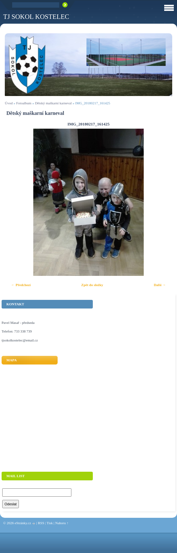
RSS (41, 523)
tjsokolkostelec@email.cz (20, 340)
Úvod (8, 103)
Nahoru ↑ (61, 523)
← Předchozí (21, 285)
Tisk (50, 523)
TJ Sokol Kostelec (36, 16)
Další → (160, 285)
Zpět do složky (92, 285)
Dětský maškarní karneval (53, 103)
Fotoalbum (23, 103)
